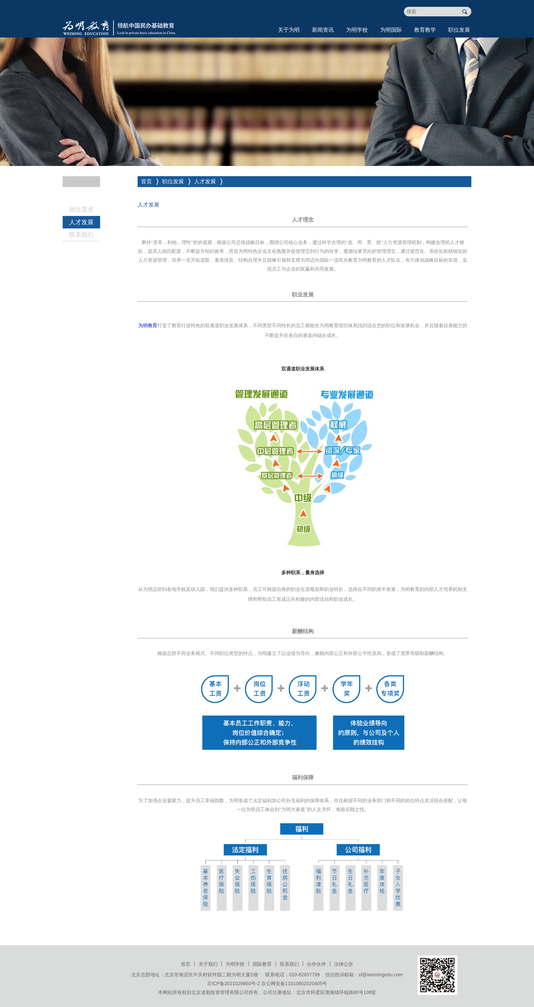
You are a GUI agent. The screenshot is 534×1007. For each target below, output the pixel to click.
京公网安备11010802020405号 (294, 983)
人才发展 (81, 222)
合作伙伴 (316, 964)
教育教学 (425, 30)
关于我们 (208, 964)
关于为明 (289, 30)
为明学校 (357, 30)
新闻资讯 (323, 30)
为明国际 (391, 30)
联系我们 (81, 234)
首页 (146, 181)
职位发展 (459, 30)
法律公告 (343, 964)
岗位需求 (81, 209)
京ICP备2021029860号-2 (233, 983)
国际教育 (262, 964)
